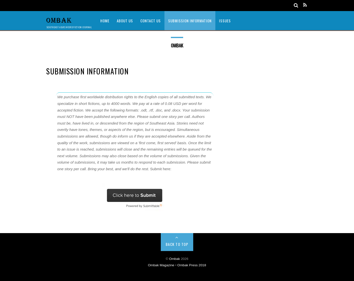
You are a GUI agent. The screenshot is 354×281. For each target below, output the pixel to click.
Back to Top (177, 244)
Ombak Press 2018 (191, 265)
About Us (125, 20)
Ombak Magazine (161, 265)
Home (104, 20)
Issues (225, 20)
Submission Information (190, 20)
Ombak (174, 259)
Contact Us (150, 20)
